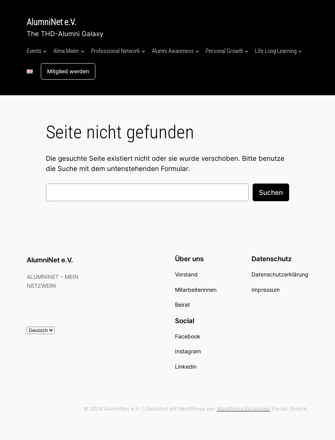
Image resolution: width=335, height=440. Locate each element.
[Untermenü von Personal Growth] (246, 51)
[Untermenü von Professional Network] (143, 51)
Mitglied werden (68, 71)
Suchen (271, 192)
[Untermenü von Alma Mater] (82, 51)
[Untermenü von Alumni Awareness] (197, 51)
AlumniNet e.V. (51, 22)
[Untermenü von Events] (45, 51)
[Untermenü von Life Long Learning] (300, 51)
